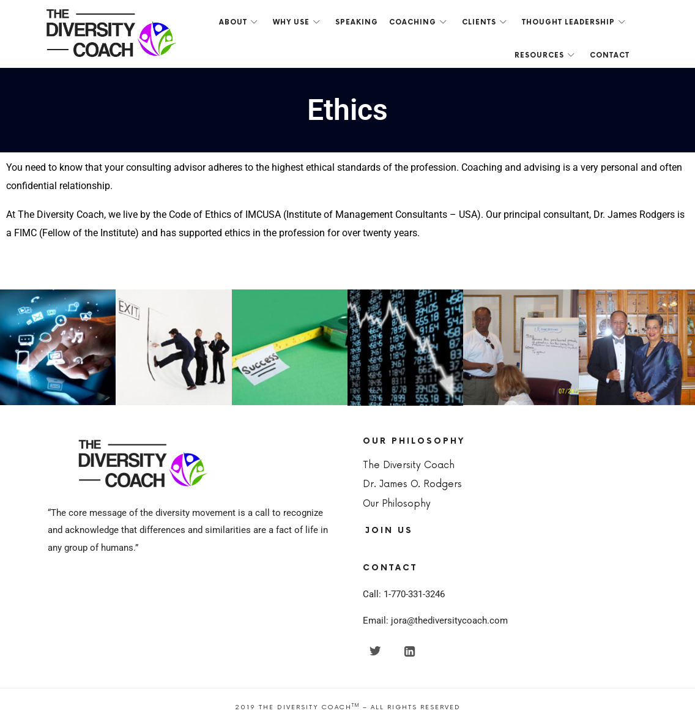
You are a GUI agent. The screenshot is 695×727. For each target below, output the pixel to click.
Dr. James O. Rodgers (412, 484)
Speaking (356, 22)
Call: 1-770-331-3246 (404, 594)
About (233, 22)
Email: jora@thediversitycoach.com (435, 620)
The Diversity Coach (409, 465)
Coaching (412, 22)
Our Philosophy (397, 504)
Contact (610, 55)
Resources (539, 55)
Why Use (291, 22)
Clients (479, 22)
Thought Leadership (568, 22)
